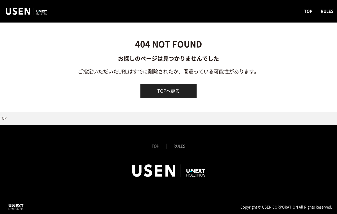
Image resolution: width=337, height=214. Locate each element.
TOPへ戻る (168, 91)
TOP (308, 11)
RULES (327, 11)
